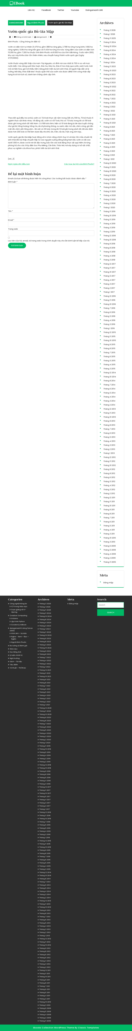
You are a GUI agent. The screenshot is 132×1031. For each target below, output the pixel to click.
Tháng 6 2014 (109, 388)
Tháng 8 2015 (109, 348)
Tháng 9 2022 (109, 90)
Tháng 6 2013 (109, 433)
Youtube (75, 10)
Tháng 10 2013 (109, 417)
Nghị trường (15, 658)
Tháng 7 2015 (109, 352)
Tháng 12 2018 (109, 235)
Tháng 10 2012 (109, 465)
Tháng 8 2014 (109, 380)
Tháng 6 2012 (109, 477)
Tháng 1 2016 (109, 328)
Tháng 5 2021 (109, 143)
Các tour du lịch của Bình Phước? (79, 164)
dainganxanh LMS (94, 10)
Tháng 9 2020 (109, 175)
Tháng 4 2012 (109, 485)
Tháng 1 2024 (109, 62)
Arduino (14, 618)
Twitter (60, 10)
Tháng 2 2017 (109, 288)
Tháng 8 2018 (109, 247)
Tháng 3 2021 (109, 151)
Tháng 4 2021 (109, 147)
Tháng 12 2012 (109, 457)
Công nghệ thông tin (18, 603)
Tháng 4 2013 (109, 441)
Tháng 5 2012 (109, 481)
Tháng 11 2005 (109, 562)
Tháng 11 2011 (109, 501)
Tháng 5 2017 (109, 276)
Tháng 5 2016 (109, 316)
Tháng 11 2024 (109, 42)
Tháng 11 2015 (109, 336)
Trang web (13, 229)
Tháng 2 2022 (109, 106)
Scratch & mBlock (18, 625)
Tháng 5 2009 (109, 550)
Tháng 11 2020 (109, 167)
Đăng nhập (108, 582)
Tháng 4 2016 (109, 320)
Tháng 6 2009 (109, 546)
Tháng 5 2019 (109, 219)
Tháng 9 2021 (109, 127)
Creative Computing (18, 615)
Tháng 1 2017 (109, 292)
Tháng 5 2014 (109, 392)
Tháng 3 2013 (109, 445)
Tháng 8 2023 (109, 78)
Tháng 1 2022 (109, 110)
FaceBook (46, 10)
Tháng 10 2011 (109, 505)
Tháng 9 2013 (109, 421)
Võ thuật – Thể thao (18, 668)
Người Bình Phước (35, 22)
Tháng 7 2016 (109, 308)
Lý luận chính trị (16, 655)
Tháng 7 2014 (109, 384)
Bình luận (12, 181)
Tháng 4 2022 (109, 102)
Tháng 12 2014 (109, 372)
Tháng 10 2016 (109, 304)
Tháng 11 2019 (109, 211)
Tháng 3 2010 (109, 541)
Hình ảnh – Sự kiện (19, 633)
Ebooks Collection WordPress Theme (54, 1027)
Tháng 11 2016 (109, 300)
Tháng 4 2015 (109, 364)
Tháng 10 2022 (109, 86)
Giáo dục (13, 649)
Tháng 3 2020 (109, 199)
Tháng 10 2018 (109, 239)
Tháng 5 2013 (109, 437)
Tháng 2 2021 (109, 155)
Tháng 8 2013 (109, 425)
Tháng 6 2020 (109, 187)
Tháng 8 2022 (109, 94)
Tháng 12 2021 (109, 114)
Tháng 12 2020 (109, 163)
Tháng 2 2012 (109, 493)
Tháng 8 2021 (109, 131)
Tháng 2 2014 (109, 404)
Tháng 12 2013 (109, 409)
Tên (10, 211)
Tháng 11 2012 (109, 461)
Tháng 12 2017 (109, 264)
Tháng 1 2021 (109, 159)
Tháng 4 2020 (109, 195)
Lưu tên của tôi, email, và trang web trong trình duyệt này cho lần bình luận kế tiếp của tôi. (49, 240)
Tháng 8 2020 (109, 179)
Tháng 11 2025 (109, 38)
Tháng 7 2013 (109, 429)
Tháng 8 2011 (109, 513)
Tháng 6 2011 (109, 521)
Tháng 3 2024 (109, 58)
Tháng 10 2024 (109, 46)
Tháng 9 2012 (109, 469)
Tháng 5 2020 (109, 191)
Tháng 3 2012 (109, 489)
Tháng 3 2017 (109, 284)
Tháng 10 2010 (109, 538)
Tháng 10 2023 (109, 70)
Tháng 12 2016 (109, 296)
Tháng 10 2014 (109, 376)
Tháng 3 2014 (109, 401)
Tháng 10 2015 (109, 340)
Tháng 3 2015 (109, 368)
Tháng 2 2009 (109, 558)
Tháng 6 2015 (109, 356)
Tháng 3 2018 (109, 259)
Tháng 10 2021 (109, 122)
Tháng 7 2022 (109, 98)
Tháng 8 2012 (109, 473)
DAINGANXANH (16, 22)
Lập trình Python (18, 621)
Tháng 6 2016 (109, 312)
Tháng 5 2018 (109, 251)
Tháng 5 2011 (109, 525)
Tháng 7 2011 (109, 517)
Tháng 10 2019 (109, 215)
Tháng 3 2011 (109, 533)
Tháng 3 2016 (109, 324)
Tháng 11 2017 (109, 268)
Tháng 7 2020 (109, 183)
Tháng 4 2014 (109, 396)
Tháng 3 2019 (109, 227)
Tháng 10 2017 (109, 272)
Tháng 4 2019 (109, 223)
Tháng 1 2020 (109, 207)
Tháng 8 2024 (109, 50)
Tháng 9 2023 (109, 74)
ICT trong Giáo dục (19, 606)
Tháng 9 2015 (109, 344)
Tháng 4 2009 (109, 554)
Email (11, 220)
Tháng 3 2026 (109, 30)
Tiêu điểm (14, 664)
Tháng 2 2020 (109, 203)
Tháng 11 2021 (109, 119)
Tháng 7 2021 (109, 135)
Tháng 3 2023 (109, 82)
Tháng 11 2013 (109, 413)
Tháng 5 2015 (109, 360)
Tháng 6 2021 (109, 139)
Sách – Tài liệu (16, 661)
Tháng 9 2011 (109, 509)
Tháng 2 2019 (109, 231)
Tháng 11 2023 (109, 66)
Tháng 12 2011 (109, 497)
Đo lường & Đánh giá (18, 645)
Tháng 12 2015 (109, 332)
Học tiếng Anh (15, 652)
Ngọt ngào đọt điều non (19, 164)
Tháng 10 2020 (109, 171)
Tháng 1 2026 (109, 34)
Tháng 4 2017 (109, 280)
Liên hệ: (31, 10)
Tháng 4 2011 (109, 529)
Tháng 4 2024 (109, 54)
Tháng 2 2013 (109, 449)
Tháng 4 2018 (109, 255)
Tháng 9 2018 (109, 243)
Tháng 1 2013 (109, 453)
